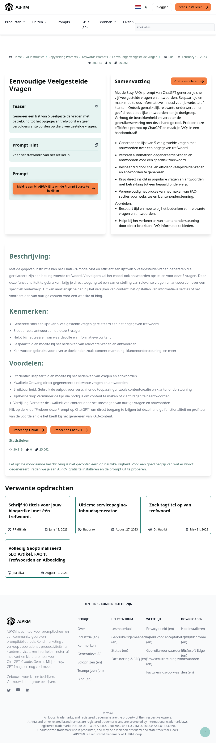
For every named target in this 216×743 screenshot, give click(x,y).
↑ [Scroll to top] (205, 732)
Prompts (63, 22)
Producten (15, 22)
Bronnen (108, 22)
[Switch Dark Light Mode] (146, 7)
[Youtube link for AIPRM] (18, 690)
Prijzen (39, 22)
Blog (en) (84, 679)
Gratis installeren (193, 7)
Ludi (171, 57)
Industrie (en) (88, 637)
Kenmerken (86, 645)
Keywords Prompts (95, 57)
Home (17, 57)
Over (129, 22)
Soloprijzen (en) (89, 662)
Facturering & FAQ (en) (129, 659)
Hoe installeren (193, 628)
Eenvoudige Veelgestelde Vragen (135, 57)
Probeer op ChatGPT (71, 430)
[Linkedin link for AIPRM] (28, 690)
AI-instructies (35, 57)
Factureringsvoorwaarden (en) (170, 672)
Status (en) (119, 650)
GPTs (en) (85, 24)
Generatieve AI (89, 654)
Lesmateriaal (121, 628)
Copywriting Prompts (64, 57)
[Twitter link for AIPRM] (9, 690)
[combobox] (175, 27)
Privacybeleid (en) (160, 628)
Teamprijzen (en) (90, 670)
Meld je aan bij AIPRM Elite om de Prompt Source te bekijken (56, 188)
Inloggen (162, 7)
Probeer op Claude (29, 430)
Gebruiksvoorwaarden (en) (167, 650)
